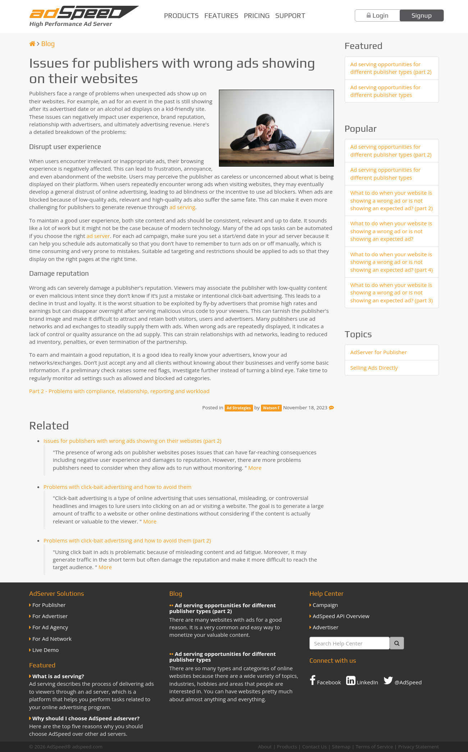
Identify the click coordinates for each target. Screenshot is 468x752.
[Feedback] (331, 407)
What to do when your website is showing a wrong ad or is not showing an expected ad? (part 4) (391, 262)
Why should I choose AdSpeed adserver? (85, 718)
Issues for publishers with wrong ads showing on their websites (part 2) (132, 440)
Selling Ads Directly (374, 367)
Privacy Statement (418, 746)
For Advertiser (50, 616)
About (265, 746)
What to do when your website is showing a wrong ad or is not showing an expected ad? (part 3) (391, 292)
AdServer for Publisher (378, 352)
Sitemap (341, 746)
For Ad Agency (50, 627)
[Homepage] (32, 44)
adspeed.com (87, 746)
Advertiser (326, 627)
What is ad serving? (58, 676)
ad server (98, 235)
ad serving (182, 207)
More (255, 467)
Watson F (271, 407)
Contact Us (314, 746)
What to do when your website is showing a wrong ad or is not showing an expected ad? (391, 231)
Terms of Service (374, 746)
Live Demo (45, 649)
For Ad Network (52, 638)
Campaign (325, 604)
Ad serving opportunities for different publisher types (385, 91)
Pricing (257, 15)
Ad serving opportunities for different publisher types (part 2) (391, 67)
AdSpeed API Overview (341, 616)
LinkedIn (362, 680)
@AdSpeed (402, 680)
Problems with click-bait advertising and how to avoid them (117, 486)
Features (221, 15)
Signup (422, 15)
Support (290, 15)
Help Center (326, 593)
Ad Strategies (239, 407)
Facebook (325, 680)
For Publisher (49, 604)
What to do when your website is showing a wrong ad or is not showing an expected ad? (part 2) (391, 200)
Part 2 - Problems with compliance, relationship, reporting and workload (119, 391)
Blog (48, 44)
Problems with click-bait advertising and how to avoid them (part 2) (127, 540)
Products (181, 15)
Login (380, 15)
